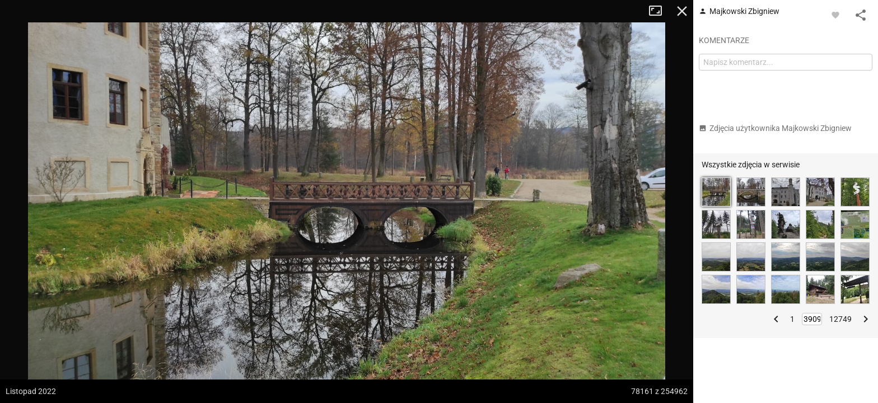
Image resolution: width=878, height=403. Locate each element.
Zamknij (682, 11)
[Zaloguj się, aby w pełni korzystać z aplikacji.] (835, 14)
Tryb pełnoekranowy (659, 11)
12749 (840, 319)
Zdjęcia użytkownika (775, 128)
